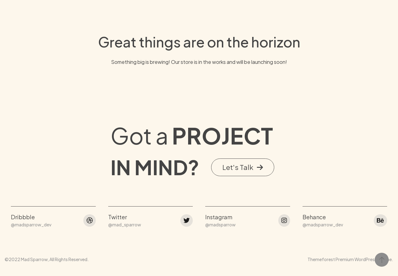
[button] (242, 86)
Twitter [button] (117, 136)
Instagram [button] (218, 136)
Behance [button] (314, 136)
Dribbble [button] (23, 136)
